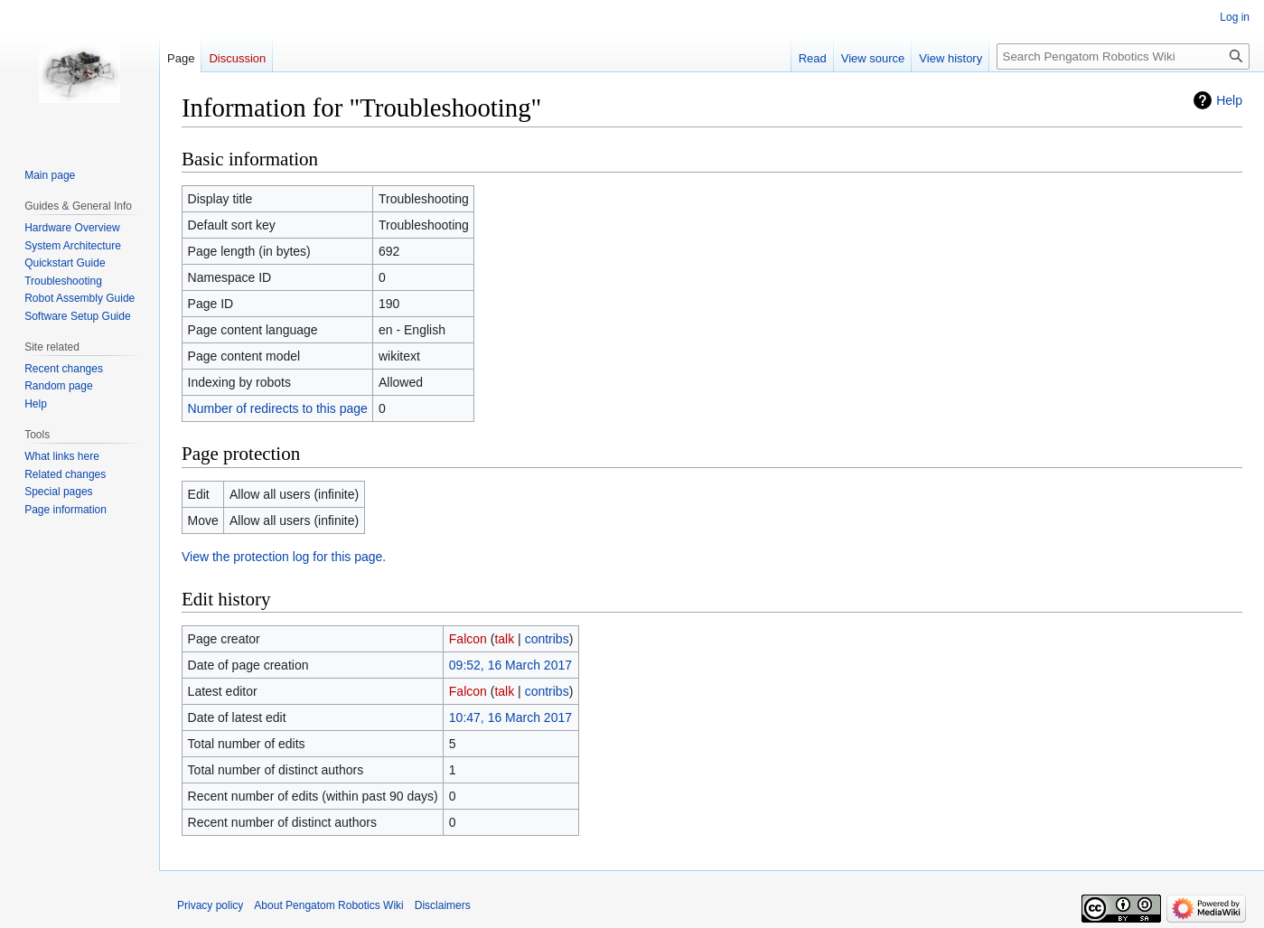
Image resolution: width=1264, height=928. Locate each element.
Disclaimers (443, 905)
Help (1229, 100)
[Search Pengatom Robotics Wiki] (1123, 56)
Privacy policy (210, 905)
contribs (547, 639)
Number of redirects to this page (278, 408)
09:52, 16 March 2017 (510, 665)
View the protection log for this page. (284, 556)
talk (504, 639)
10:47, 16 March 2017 (510, 717)
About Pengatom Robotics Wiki (328, 905)
